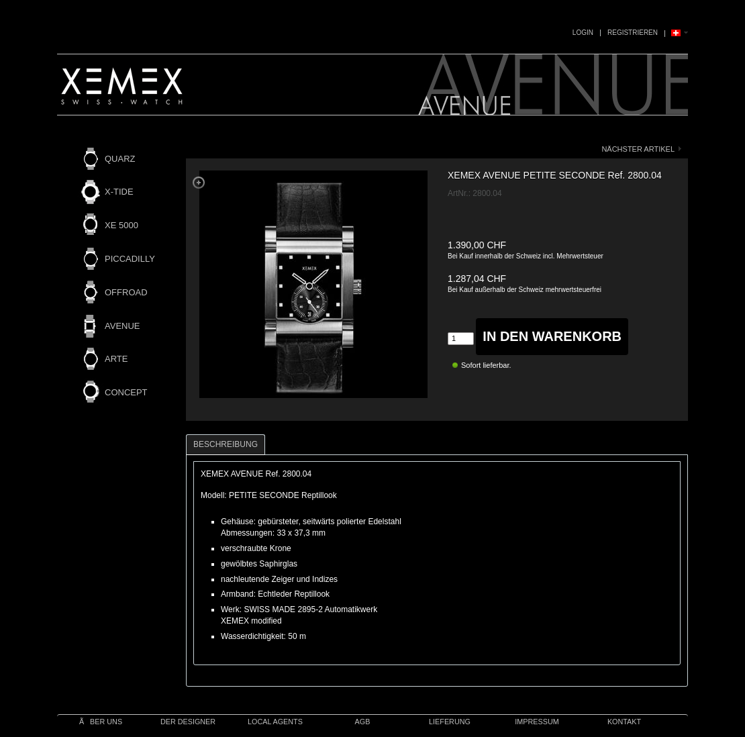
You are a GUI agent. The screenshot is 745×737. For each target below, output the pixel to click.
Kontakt (624, 722)
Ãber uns (100, 722)
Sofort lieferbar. (486, 365)
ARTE (116, 359)
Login (583, 32)
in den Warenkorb (552, 336)
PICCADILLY (130, 259)
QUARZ (120, 159)
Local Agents (275, 722)
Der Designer (187, 722)
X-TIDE (119, 192)
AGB (362, 722)
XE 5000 (121, 225)
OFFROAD (126, 292)
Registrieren (632, 32)
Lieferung (449, 722)
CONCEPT (126, 392)
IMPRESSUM (536, 722)
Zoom (199, 183)
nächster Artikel (638, 149)
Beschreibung (225, 444)
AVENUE (122, 326)
